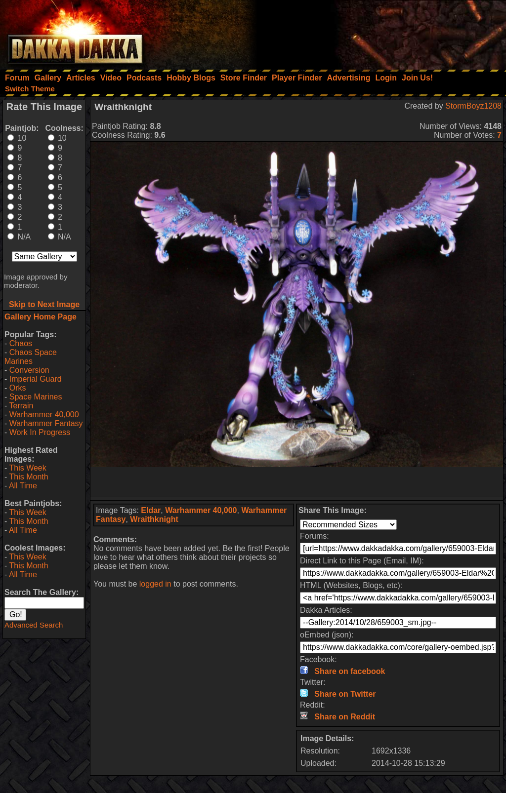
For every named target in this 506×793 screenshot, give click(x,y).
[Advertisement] (373, 32)
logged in (155, 584)
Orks (17, 388)
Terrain (21, 405)
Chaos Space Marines (30, 356)
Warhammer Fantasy (46, 423)
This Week (27, 468)
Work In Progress (39, 432)
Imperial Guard (35, 379)
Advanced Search (33, 625)
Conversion (29, 370)
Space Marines (35, 397)
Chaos (20, 343)
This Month (28, 477)
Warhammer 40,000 (44, 414)
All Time (23, 485)
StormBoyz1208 (473, 106)
